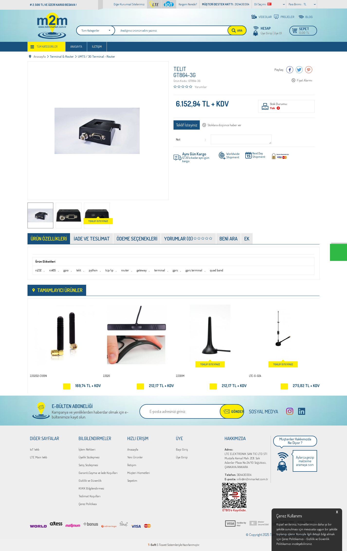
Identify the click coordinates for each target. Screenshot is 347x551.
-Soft (152, 545)
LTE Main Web (38, 457)
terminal (159, 270)
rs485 (52, 270)
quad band (216, 270)
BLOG (309, 17)
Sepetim (132, 480)
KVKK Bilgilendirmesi (91, 488)
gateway (141, 270)
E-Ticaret (162, 545)
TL (305, 4)
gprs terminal (194, 270)
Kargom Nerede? (188, 4)
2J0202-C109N (38, 376)
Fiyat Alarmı (304, 80)
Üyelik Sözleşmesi (89, 457)
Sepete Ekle (66, 386)
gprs (175, 270)
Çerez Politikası (88, 504)
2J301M (180, 376)
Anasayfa (76, 46)
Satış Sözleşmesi (88, 465)
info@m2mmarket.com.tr (246, 479)
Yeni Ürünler (135, 457)
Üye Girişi (266, 33)
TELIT (180, 68)
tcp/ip (109, 270)
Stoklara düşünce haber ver (224, 125)
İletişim (97, 46)
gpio (66, 270)
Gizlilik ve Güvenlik (90, 480)
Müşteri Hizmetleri (138, 473)
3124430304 (238, 475)
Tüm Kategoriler (47, 46)
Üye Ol (278, 33)
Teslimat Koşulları (89, 496)
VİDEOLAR (265, 17)
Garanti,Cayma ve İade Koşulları (98, 473)
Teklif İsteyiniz (186, 124)
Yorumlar (201, 87)
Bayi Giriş (182, 449)
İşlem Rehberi (87, 449)
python (93, 270)
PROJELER (287, 17)
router (125, 270)
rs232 (38, 270)
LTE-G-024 (255, 376)
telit (78, 270)
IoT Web (34, 449)
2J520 (106, 376)
